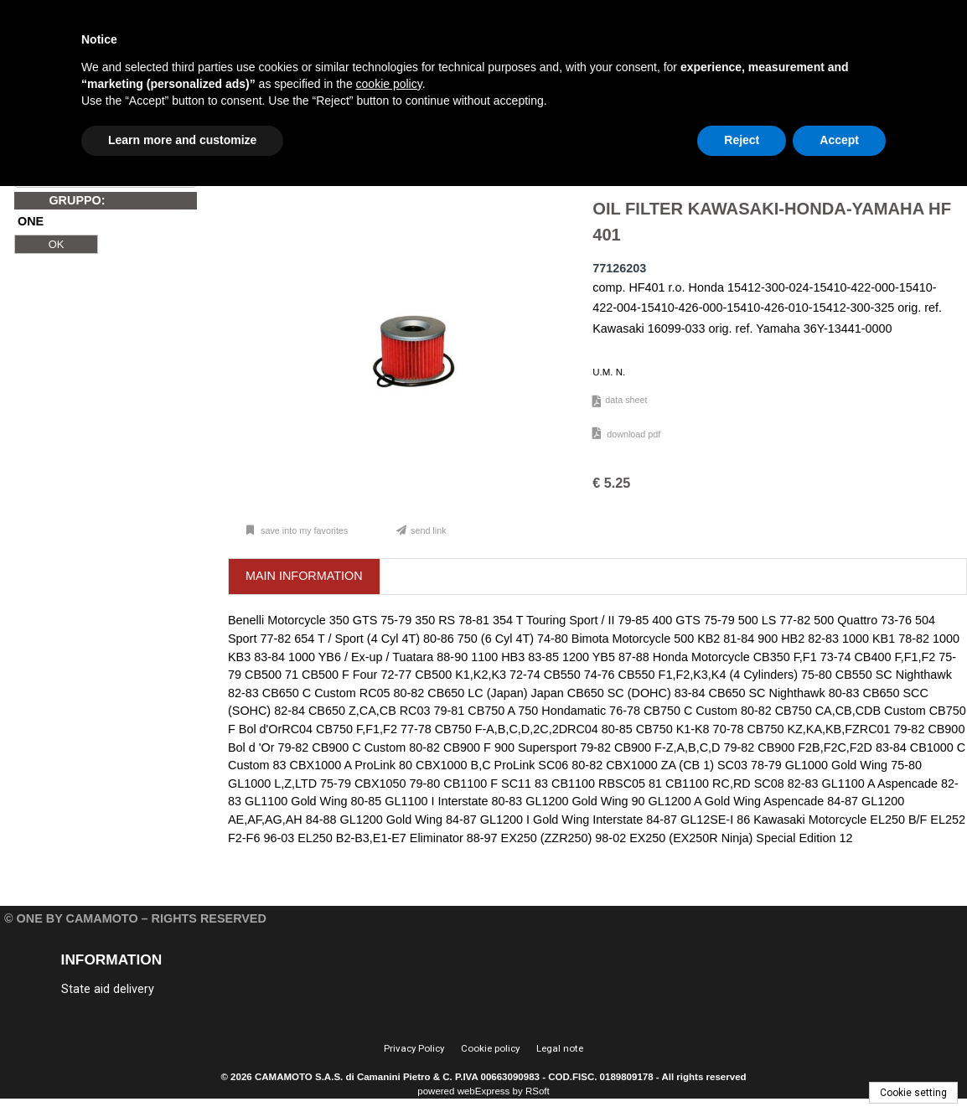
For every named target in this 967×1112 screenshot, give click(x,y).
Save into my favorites (303, 530)
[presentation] (304, 576)
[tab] (304, 577)
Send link (429, 530)
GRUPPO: (77, 200)
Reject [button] (741, 140)
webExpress (484, 1091)
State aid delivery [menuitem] (107, 989)
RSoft (537, 1091)
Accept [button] (839, 140)
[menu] (172, 988)
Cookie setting (913, 1093)
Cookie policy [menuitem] (490, 1048)
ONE (31, 222)
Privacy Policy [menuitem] (414, 1048)
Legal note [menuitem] (559, 1048)
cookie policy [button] (389, 84)
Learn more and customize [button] (182, 140)
